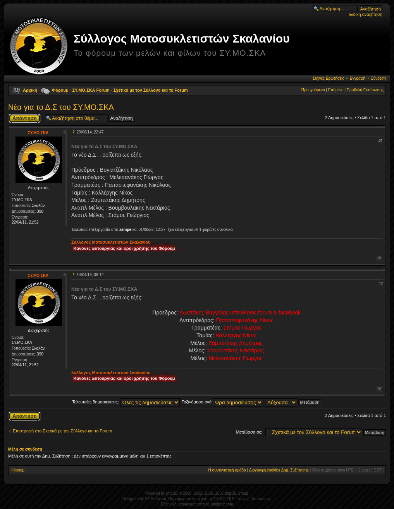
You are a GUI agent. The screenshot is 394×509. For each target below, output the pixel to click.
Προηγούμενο (313, 90)
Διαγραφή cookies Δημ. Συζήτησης (279, 470)
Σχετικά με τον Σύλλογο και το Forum (151, 90)
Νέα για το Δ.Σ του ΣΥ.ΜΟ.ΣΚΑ (61, 107)
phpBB (172, 493)
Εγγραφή (357, 78)
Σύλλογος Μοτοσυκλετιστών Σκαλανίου (182, 38)
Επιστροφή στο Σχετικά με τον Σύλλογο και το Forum (62, 431)
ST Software (155, 499)
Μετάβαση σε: (249, 432)
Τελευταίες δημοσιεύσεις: (126, 402)
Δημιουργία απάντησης (24, 118)
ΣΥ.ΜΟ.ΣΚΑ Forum (91, 90)
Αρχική (30, 90)
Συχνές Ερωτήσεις (328, 78)
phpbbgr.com (222, 504)
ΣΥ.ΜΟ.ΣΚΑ (38, 133)
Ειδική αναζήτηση (365, 14)
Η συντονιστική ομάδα (227, 470)
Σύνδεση (378, 78)
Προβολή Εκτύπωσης (365, 90)
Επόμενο (336, 90)
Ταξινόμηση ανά (222, 402)
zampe (125, 229)
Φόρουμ (60, 90)
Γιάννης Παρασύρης (253, 499)
